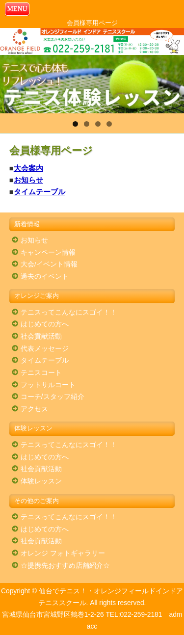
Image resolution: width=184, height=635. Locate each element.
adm (175, 614)
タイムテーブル (39, 191)
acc (92, 626)
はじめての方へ (45, 324)
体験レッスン (41, 481)
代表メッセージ (45, 348)
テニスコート (41, 372)
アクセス (34, 409)
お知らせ (28, 180)
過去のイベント (45, 276)
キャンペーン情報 (48, 252)
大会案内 (28, 168)
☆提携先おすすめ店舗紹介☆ (65, 565)
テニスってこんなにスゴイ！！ (69, 312)
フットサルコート (48, 385)
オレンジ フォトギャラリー (63, 553)
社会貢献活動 (41, 336)
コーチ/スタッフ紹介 (52, 396)
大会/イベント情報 (49, 264)
